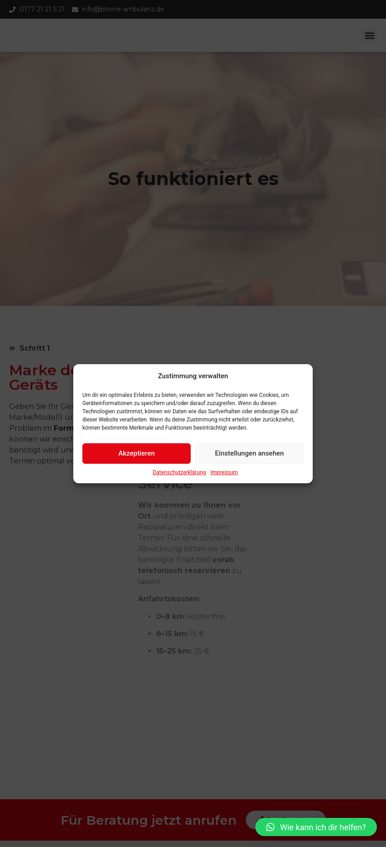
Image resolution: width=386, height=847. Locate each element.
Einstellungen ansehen (249, 455)
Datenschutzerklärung (179, 474)
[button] (316, 827)
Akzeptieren (136, 455)
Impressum (224, 474)
